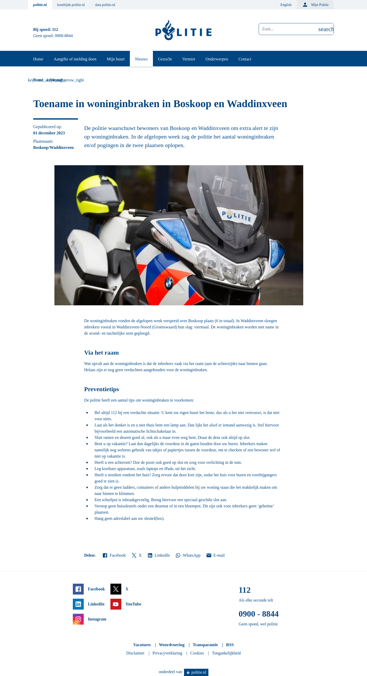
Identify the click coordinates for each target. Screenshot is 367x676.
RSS (230, 645)
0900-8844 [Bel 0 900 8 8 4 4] (64, 35)
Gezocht (165, 59)
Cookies (197, 653)
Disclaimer (135, 653)
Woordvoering (172, 645)
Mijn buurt (116, 59)
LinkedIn (158, 555)
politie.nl (40, 5)
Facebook (114, 555)
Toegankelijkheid (226, 653)
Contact (244, 59)
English (286, 5)
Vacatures (142, 645)
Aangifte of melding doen (75, 59)
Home (38, 59)
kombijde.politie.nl (71, 5)
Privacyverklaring (167, 653)
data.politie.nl (105, 5)
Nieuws (141, 59)
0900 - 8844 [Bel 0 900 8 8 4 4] (259, 613)
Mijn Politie (315, 5)
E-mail (215, 555)
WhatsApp (187, 555)
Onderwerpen (217, 59)
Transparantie (205, 645)
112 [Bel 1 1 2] (55, 29)
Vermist (188, 59)
